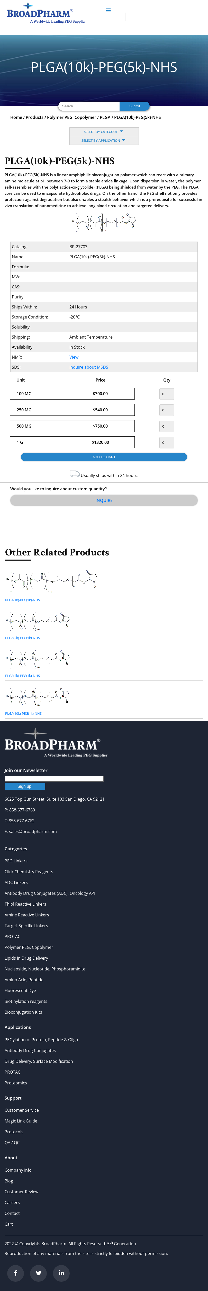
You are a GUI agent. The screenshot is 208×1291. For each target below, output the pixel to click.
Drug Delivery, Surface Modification (39, 1061)
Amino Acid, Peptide (24, 980)
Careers (12, 1202)
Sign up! (25, 786)
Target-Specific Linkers (26, 926)
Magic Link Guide (21, 1121)
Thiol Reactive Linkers (25, 904)
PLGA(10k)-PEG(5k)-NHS (137, 117)
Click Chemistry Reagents (29, 871)
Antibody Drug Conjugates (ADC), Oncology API (50, 893)
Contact (12, 1213)
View (73, 357)
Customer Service (22, 1110)
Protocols (14, 1132)
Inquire (104, 500)
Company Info (18, 1170)
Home (16, 117)
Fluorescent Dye (20, 990)
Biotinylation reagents (26, 1001)
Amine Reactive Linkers (27, 915)
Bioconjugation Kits (23, 1012)
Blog (9, 1181)
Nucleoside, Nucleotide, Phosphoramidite (45, 969)
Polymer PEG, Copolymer (71, 117)
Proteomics (16, 1083)
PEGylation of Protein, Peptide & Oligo (41, 1039)
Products (34, 117)
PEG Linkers (16, 861)
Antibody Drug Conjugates (30, 1050)
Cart (9, 1224)
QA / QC (12, 1142)
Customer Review (21, 1192)
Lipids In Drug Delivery (26, 958)
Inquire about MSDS (88, 367)
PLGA (105, 117)
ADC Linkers (16, 882)
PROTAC (12, 936)
